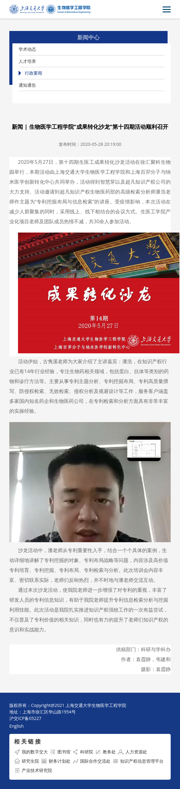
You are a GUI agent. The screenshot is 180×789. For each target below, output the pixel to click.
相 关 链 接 (27, 741)
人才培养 (27, 61)
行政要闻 (33, 73)
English (16, 726)
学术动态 (27, 49)
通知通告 (27, 85)
